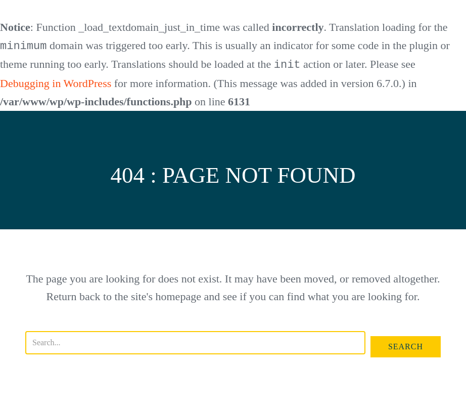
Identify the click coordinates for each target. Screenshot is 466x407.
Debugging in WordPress (55, 82)
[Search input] (195, 341)
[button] (405, 345)
